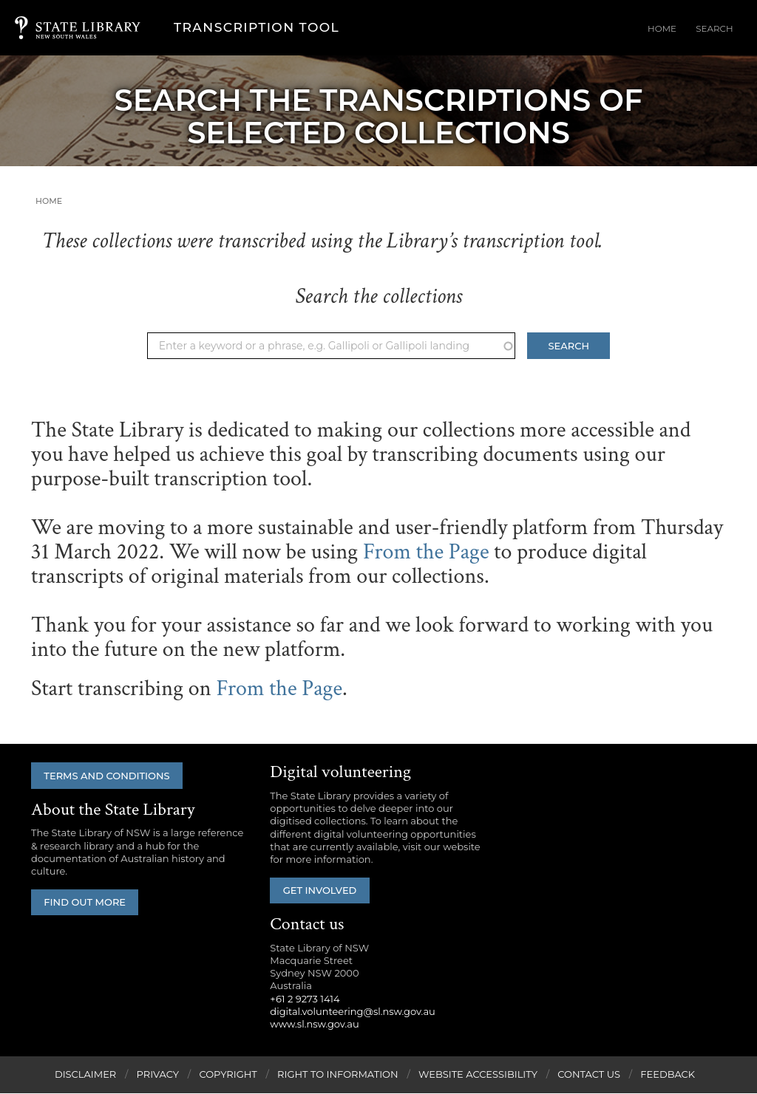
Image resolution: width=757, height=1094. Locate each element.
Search (720, 29)
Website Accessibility (477, 1075)
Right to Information (337, 1075)
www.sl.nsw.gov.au (314, 1024)
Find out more (88, 903)
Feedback (667, 1075)
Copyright (228, 1075)
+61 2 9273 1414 (304, 999)
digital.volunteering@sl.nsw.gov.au (352, 1012)
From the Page (426, 552)
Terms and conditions (110, 776)
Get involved (323, 891)
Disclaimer (85, 1075)
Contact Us (588, 1075)
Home (679, 29)
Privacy (158, 1075)
